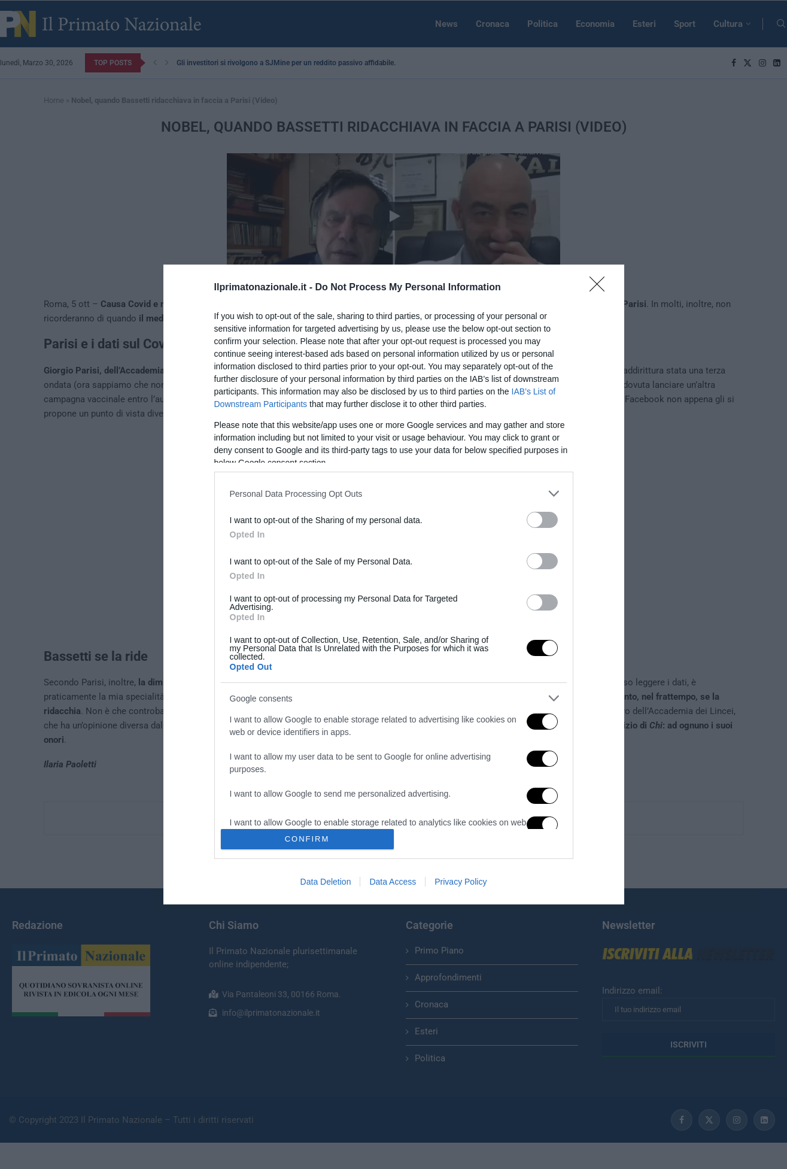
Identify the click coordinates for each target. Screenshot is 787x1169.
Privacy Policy (460, 881)
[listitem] (394, 493)
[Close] (601, 288)
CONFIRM (307, 838)
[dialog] (393, 584)
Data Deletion (325, 881)
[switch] (542, 520)
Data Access (392, 881)
